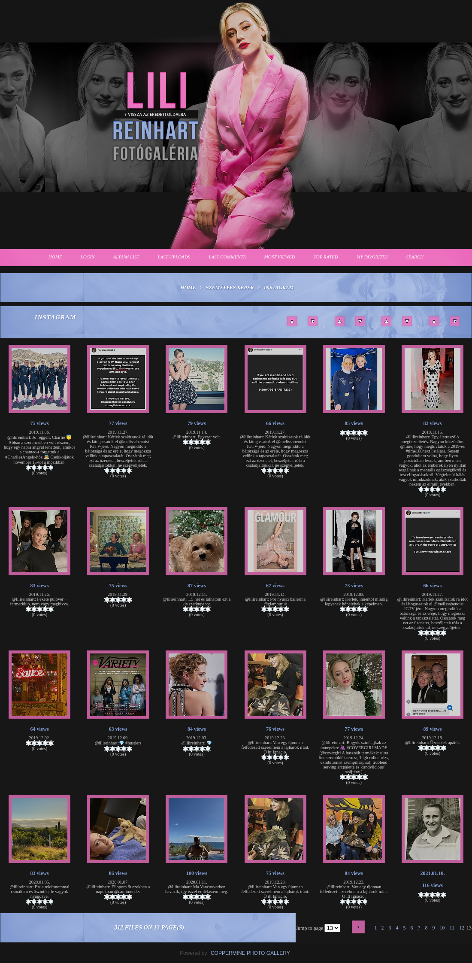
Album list (126, 256)
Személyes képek (230, 288)
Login (88, 256)
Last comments (227, 256)
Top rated (326, 256)
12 (461, 928)
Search (415, 256)
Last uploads (173, 256)
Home (55, 256)
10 (442, 928)
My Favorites (372, 256)
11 (451, 928)
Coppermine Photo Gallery (250, 953)
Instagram (279, 288)
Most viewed (279, 256)
